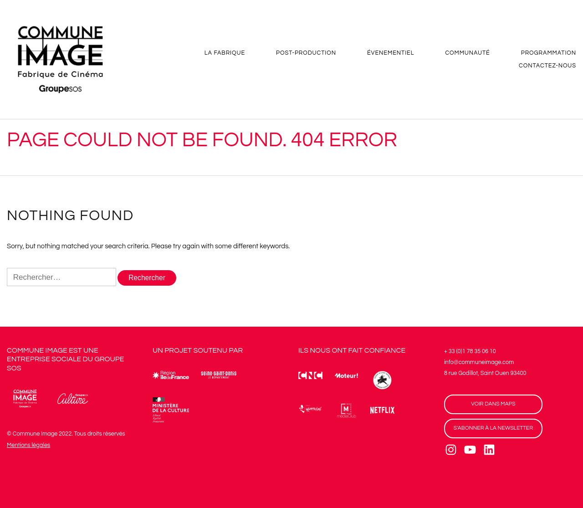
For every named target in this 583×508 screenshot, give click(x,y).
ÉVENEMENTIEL (390, 54)
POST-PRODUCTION (306, 54)
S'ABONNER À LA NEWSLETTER (493, 428)
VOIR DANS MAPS (493, 404)
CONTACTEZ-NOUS (547, 67)
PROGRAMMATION (548, 54)
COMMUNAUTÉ (467, 54)
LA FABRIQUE (225, 54)
